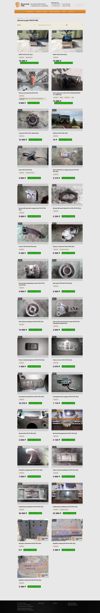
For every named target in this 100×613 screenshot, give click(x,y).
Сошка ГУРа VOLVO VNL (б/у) (27, 246)
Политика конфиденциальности (24, 608)
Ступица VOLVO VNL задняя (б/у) (29, 133)
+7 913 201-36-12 (55, 6)
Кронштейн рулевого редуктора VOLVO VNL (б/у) (32, 209)
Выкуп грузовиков (72, 603)
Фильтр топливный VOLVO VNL (28, 93)
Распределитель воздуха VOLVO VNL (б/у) (66, 396)
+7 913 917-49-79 (55, 4)
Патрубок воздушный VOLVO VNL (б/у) (30, 470)
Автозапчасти (20, 18)
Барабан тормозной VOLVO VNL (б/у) (64, 543)
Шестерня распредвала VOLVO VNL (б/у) (31, 321)
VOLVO (26, 18)
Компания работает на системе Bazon (25, 609)
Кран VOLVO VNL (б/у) (25, 170)
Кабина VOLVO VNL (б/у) (60, 133)
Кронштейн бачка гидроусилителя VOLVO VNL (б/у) (66, 170)
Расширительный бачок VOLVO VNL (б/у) (31, 396)
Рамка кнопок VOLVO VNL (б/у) (62, 360)
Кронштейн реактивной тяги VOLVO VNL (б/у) (67, 208)
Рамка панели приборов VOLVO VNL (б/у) (65, 470)
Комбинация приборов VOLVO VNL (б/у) (31, 506)
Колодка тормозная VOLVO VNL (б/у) (30, 543)
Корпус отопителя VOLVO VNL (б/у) (63, 246)
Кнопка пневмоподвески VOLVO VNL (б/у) (31, 360)
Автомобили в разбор (72, 604)
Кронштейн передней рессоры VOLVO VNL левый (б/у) (32, 284)
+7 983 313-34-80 (66, 6)
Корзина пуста (79, 4)
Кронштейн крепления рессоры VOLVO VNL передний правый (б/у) (66, 322)
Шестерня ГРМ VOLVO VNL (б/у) (62, 283)
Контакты (55, 603)
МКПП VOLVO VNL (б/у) (26, 54)
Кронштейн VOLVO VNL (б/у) (27, 433)
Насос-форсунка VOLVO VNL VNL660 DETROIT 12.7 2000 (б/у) (66, 93)
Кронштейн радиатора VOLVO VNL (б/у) (65, 433)
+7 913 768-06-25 (66, 4)
